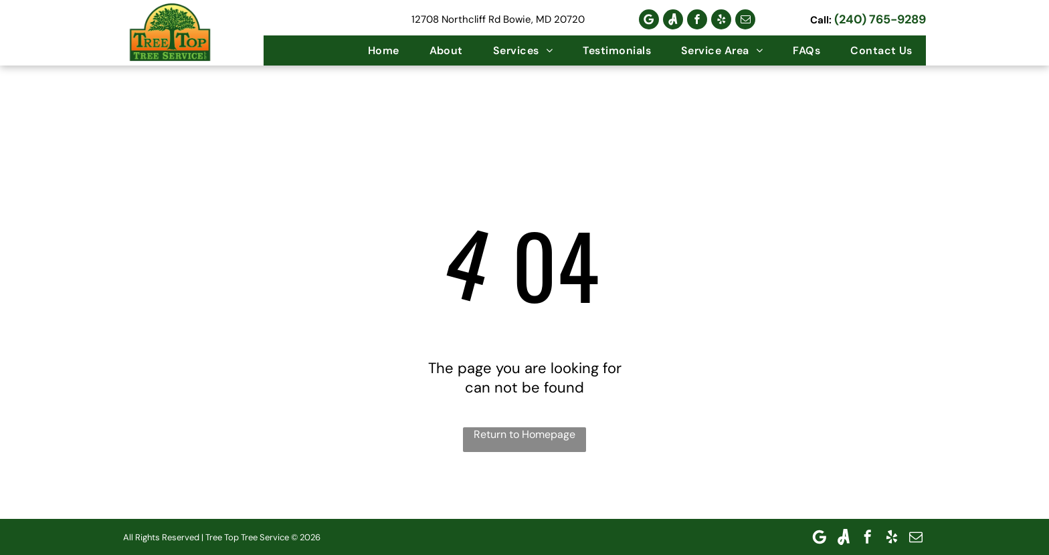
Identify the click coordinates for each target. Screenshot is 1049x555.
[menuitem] (382, 50)
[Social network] (673, 19)
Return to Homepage (524, 434)
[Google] (649, 19)
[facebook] (697, 19)
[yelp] (721, 19)
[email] (745, 19)
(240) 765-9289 (880, 19)
